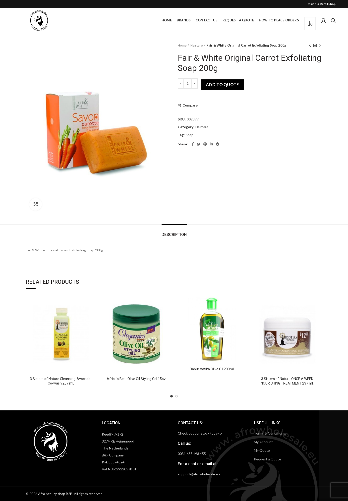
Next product (319, 45)
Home (182, 45)
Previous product (309, 45)
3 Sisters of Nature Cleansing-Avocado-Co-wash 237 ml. (61, 381)
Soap (189, 135)
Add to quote (222, 84)
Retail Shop (328, 4)
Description (174, 234)
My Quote (262, 450)
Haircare (196, 45)
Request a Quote (267, 459)
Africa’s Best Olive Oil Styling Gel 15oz (136, 379)
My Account (263, 442)
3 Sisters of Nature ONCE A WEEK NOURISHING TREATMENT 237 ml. (287, 381)
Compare (190, 105)
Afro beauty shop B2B (55, 494)
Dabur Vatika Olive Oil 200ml (212, 369)
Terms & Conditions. (270, 433)
